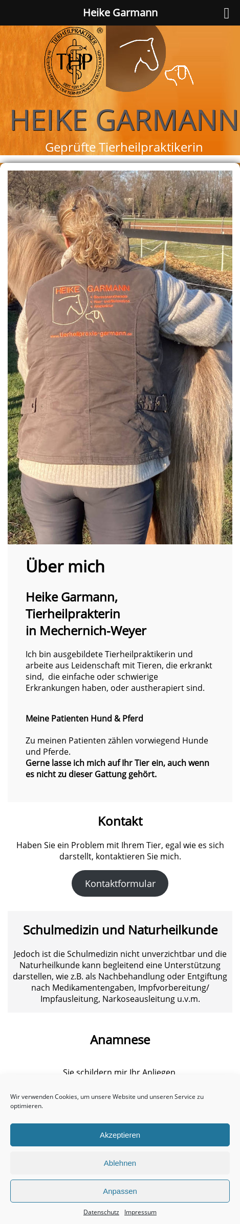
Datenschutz (101, 1212)
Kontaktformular (120, 883)
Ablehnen (120, 1163)
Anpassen (120, 1191)
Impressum (140, 1212)
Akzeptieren (120, 1135)
